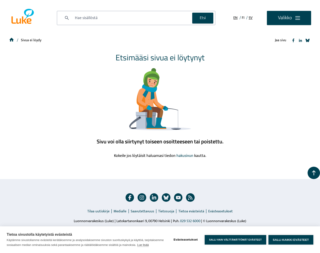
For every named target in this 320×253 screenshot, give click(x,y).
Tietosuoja (166, 211)
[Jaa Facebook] (293, 40)
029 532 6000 (190, 221)
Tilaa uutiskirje (98, 211)
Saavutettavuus (142, 211)
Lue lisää (143, 245)
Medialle (120, 211)
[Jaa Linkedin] (300, 40)
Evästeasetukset (220, 211)
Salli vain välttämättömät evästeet (235, 239)
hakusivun (184, 155)
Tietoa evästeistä (191, 211)
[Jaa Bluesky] (307, 40)
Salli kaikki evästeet (291, 239)
